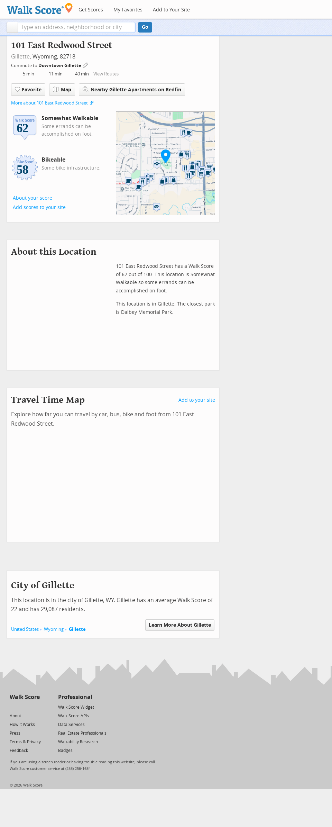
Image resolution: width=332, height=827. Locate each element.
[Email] (35, 707)
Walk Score (25, 697)
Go (145, 27)
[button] (12, 27)
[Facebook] (24, 707)
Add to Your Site (171, 10)
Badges (65, 750)
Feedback (19, 750)
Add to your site (196, 400)
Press (15, 733)
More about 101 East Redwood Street (49, 103)
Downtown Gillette (60, 65)
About (15, 716)
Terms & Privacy (25, 741)
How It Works (22, 724)
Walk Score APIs (73, 716)
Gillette (20, 56)
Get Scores (91, 10)
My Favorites (127, 10)
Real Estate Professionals (82, 733)
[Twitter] (14, 707)
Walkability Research (78, 741)
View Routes (106, 73)
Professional (75, 697)
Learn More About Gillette (180, 625)
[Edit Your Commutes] (85, 64)
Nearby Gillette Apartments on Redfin (132, 89)
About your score (32, 198)
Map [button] (62, 90)
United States (25, 629)
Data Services (71, 724)
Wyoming (54, 629)
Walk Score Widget (76, 707)
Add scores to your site (39, 207)
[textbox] (77, 27)
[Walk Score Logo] (40, 8)
